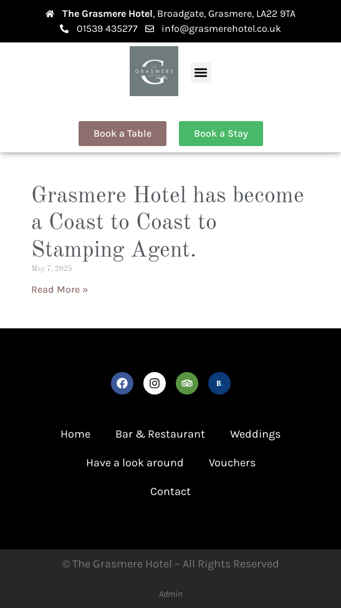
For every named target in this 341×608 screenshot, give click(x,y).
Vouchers (232, 462)
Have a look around (135, 462)
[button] (201, 72)
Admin (171, 594)
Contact (170, 491)
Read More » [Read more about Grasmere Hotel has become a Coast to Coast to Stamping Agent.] (60, 289)
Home (75, 434)
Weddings (255, 434)
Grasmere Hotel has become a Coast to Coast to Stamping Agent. (167, 223)
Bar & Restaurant (160, 434)
